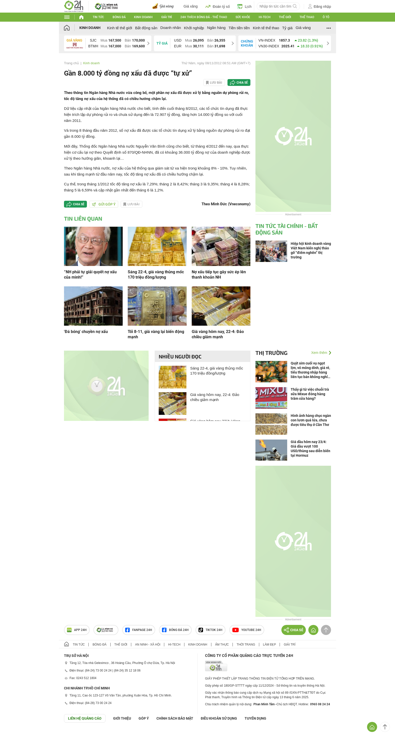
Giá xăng (191, 6)
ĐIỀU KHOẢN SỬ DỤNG (219, 718)
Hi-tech (265, 17)
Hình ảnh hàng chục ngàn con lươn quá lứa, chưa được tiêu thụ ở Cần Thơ (311, 420)
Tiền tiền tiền (239, 28)
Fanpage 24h (138, 630)
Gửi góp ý (104, 204)
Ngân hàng (216, 27)
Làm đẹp (269, 644)
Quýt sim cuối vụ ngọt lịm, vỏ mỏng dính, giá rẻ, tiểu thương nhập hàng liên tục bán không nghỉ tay (310, 370)
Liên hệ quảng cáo (85, 718)
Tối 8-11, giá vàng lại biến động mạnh (156, 334)
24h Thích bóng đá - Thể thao (203, 17)
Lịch (244, 6)
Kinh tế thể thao (266, 28)
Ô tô (326, 17)
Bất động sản (146, 28)
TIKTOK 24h (210, 630)
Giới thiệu (122, 718)
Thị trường (271, 352)
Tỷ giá (287, 28)
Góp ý (144, 718)
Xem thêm (319, 353)
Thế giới (285, 17)
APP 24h (77, 630)
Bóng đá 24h (175, 630)
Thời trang (246, 644)
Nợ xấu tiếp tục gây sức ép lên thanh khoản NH (219, 275)
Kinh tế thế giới (119, 28)
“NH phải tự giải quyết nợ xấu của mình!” (90, 275)
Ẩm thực (222, 644)
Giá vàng (303, 27)
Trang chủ (71, 63)
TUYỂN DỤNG (255, 718)
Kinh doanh (143, 17)
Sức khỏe (243, 17)
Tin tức (98, 17)
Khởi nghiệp (194, 28)
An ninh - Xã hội (147, 644)
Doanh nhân (170, 27)
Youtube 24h (246, 630)
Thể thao (307, 17)
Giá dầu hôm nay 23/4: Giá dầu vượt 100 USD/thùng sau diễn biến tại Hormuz (310, 448)
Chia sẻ (242, 82)
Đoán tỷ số (217, 6)
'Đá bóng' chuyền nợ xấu (86, 331)
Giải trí (166, 17)
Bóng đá (119, 17)
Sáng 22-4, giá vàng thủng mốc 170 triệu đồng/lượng (156, 275)
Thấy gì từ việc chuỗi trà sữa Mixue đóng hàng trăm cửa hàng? (310, 393)
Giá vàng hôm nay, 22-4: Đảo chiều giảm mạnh (218, 334)
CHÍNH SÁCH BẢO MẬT (174, 718)
